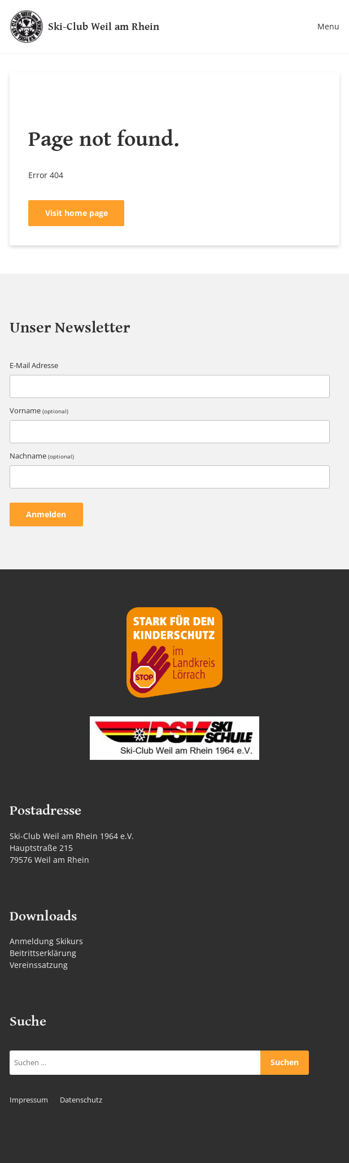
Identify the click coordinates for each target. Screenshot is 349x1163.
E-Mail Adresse (34, 365)
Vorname (39, 411)
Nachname (42, 456)
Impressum (29, 1100)
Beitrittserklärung (43, 953)
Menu (328, 26)
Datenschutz (81, 1100)
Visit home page (76, 212)
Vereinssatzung (39, 964)
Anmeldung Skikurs (46, 941)
